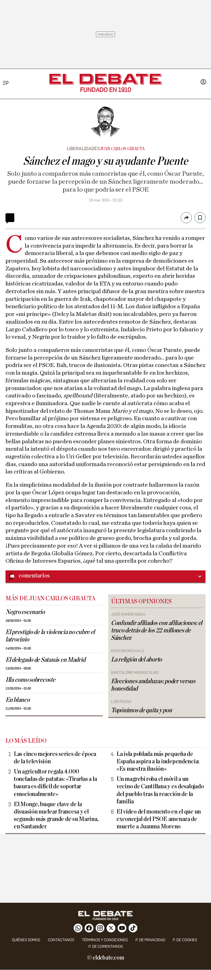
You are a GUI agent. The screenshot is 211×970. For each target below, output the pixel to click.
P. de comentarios (105, 946)
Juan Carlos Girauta (122, 149)
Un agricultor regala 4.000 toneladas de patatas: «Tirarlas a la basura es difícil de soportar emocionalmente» (55, 782)
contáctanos (61, 940)
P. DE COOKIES (185, 940)
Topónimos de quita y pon (141, 710)
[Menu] (6, 83)
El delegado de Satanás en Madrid (45, 660)
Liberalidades (83, 148)
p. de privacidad (150, 940)
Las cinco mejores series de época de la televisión (55, 758)
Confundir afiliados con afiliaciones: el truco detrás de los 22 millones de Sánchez (156, 630)
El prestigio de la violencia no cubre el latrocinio (50, 636)
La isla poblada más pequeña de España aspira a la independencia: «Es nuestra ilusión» (157, 761)
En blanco (17, 700)
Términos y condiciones (105, 940)
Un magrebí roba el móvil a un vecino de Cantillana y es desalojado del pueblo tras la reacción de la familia (160, 790)
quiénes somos (26, 940)
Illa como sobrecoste (30, 680)
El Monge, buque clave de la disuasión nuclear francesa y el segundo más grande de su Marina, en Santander (56, 815)
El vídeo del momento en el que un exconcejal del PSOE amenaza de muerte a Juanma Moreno (158, 819)
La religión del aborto (136, 659)
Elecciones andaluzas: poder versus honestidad (153, 685)
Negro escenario (25, 612)
